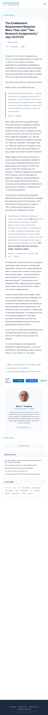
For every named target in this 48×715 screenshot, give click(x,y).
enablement (14, 46)
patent (22, 46)
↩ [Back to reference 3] (41, 371)
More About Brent (24, 427)
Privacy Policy (33, 707)
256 (16, 490)
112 (7, 46)
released (8, 59)
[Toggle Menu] (45, 4)
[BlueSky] (28, 703)
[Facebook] (24, 703)
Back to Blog (8, 15)
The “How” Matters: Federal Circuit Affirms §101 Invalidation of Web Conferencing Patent (23, 461)
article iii (30, 493)
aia (31, 490)
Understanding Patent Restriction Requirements (19, 468)
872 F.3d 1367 (26, 364)
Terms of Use (23, 707)
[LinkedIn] (19, 703)
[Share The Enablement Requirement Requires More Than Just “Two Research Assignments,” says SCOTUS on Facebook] (32, 380)
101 (6, 487)
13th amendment (36, 487)
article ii (24, 493)
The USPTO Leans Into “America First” (16, 471)
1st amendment (9, 490)
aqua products (15, 493)
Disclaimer (13, 707)
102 (10, 487)
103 (15, 487)
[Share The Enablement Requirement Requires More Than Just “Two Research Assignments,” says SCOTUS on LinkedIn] (18, 380)
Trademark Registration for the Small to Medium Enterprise (22, 474)
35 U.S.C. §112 (13, 116)
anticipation (37, 490)
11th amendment (26, 487)
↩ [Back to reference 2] (29, 368)
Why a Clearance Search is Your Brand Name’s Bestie (21, 465)
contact (14, 353)
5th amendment (24, 490)
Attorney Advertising (24, 709)
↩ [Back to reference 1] (41, 364)
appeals (7, 493)
